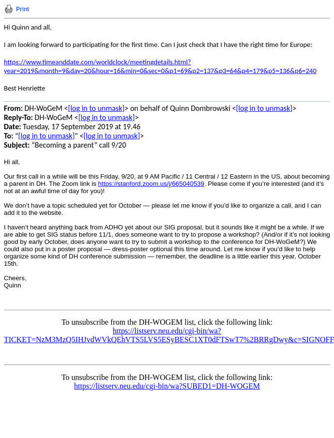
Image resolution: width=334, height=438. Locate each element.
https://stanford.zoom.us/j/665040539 (151, 183)
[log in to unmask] (96, 108)
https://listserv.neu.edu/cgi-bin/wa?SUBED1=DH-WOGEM (167, 386)
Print (22, 9)
